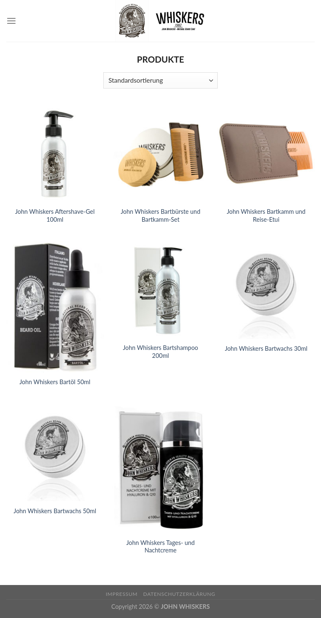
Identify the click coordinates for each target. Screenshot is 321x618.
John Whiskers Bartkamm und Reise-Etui (266, 215)
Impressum (122, 594)
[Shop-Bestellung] (160, 80)
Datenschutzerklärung (179, 594)
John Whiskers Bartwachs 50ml (55, 510)
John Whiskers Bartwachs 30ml (266, 348)
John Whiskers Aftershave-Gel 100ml (54, 215)
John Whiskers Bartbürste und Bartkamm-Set (160, 215)
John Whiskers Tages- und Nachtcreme (160, 546)
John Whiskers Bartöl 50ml (55, 381)
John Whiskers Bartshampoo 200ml (160, 351)
